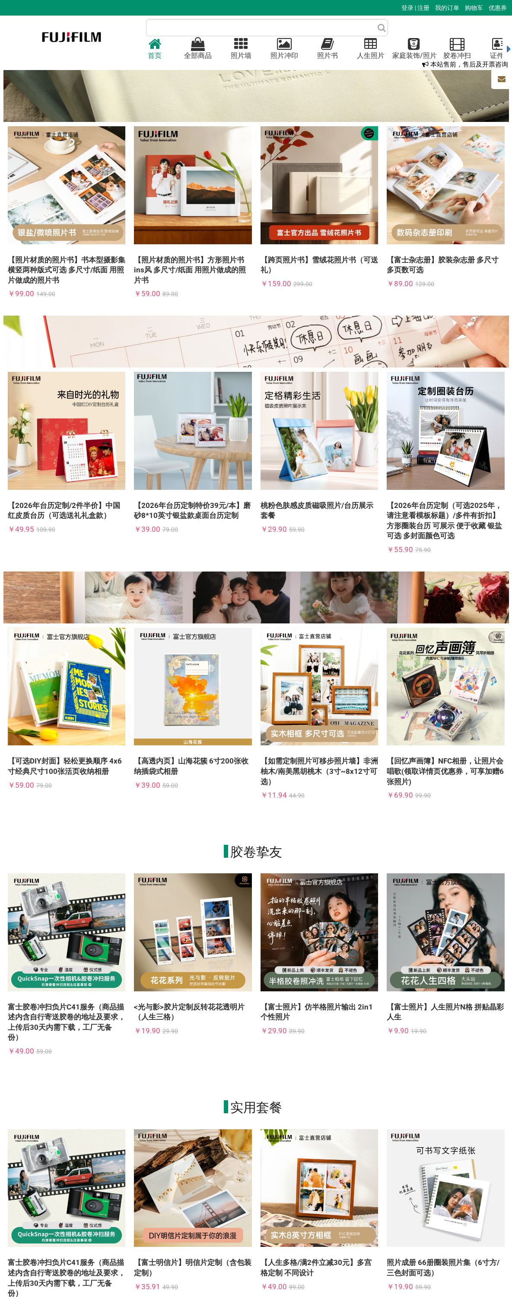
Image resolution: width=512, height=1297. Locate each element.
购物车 (474, 7)
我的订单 (448, 7)
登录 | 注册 (416, 7)
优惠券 (498, 7)
